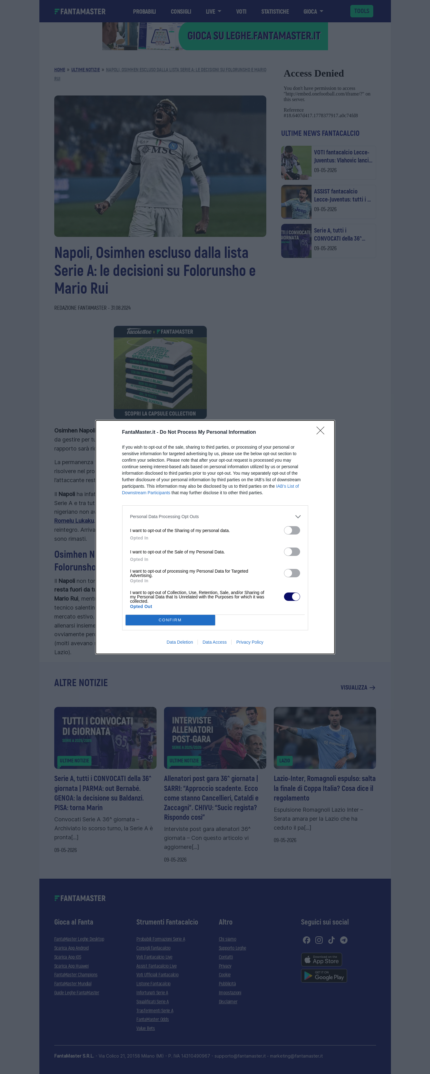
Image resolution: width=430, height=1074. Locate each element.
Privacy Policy (249, 642)
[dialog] (215, 537)
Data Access (214, 642)
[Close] (322, 432)
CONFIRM (170, 620)
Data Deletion (180, 642)
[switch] (292, 530)
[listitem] (215, 516)
